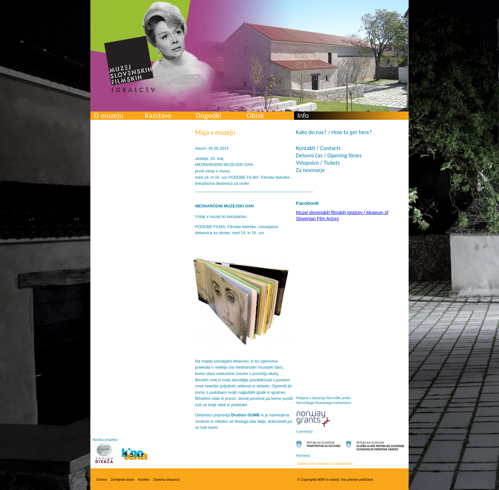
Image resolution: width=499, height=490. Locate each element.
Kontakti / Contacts (318, 148)
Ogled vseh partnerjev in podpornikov (325, 463)
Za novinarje (310, 170)
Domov (101, 479)
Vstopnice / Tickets (318, 162)
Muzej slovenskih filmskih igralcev (129, 64)
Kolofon (144, 479)
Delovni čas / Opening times (329, 155)
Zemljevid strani (122, 479)
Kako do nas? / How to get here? (334, 132)
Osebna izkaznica (166, 479)
